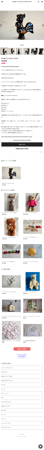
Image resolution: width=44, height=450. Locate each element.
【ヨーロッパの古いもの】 (6, 367)
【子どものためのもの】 (6, 401)
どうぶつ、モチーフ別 (5, 423)
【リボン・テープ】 (4, 393)
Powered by (22, 436)
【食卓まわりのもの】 (5, 406)
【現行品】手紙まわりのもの (7, 380)
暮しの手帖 (3, 410)
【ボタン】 (3, 384)
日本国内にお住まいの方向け (22, 148)
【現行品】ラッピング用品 (6, 376)
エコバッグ (3, 414)
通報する (41, 152)
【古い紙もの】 (4, 372)
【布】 (2, 397)
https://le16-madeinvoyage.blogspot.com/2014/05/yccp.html (16, 136)
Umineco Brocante (6, 427)
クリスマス (3, 418)
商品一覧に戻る (22, 349)
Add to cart (22, 144)
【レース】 (3, 389)
